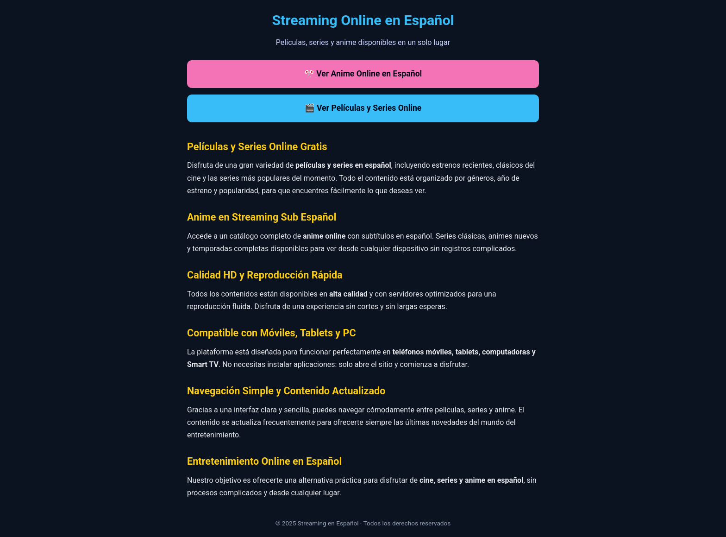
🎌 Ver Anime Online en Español (363, 73)
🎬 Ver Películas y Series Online (363, 108)
